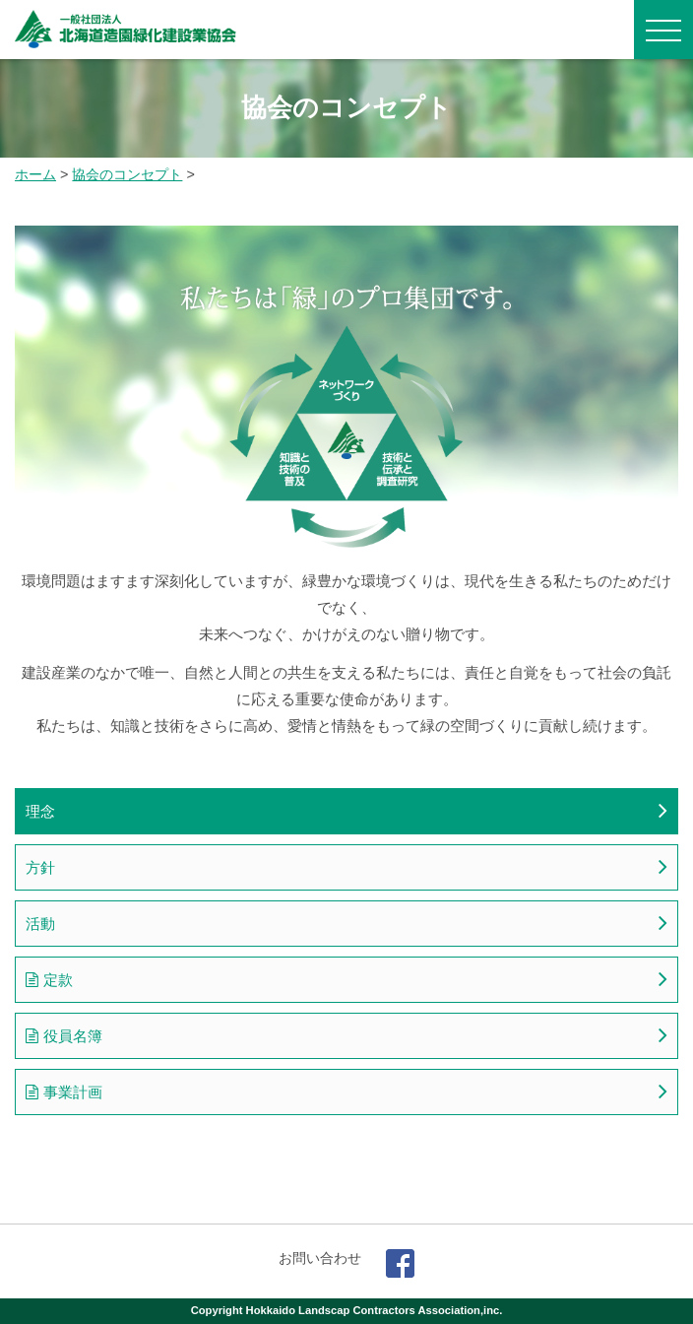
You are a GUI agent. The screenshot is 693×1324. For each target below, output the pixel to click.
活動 (40, 923)
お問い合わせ (320, 1258)
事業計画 (72, 1092)
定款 (58, 979)
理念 (40, 811)
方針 (40, 867)
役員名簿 (72, 1035)
